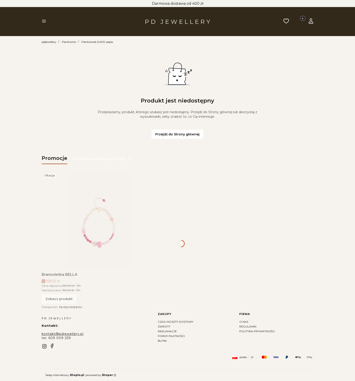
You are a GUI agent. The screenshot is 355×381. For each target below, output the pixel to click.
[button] (44, 21)
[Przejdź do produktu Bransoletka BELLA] (98, 219)
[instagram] (44, 346)
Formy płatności (171, 336)
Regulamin (247, 326)
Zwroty (164, 326)
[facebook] (52, 346)
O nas (243, 321)
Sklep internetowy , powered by (79, 375)
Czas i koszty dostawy (175, 321)
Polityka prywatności (257, 331)
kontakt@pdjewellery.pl (63, 334)
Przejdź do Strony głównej (177, 134)
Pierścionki (69, 42)
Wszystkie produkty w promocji (102, 159)
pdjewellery (49, 42)
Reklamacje (167, 331)
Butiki (162, 340)
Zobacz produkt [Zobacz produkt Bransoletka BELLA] (59, 299)
